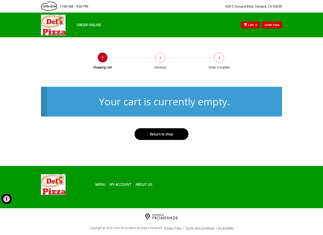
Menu (100, 184)
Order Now (271, 25)
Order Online (89, 25)
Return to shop (161, 134)
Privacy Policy (173, 228)
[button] (6, 198)
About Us (144, 184)
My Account (120, 184)
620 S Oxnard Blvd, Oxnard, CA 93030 (253, 6)
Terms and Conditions (200, 228)
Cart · (250, 25)
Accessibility (226, 228)
